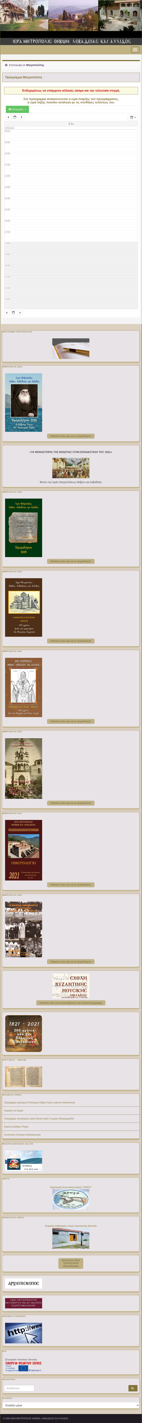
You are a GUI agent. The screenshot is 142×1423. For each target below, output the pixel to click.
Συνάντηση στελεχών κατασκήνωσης (22, 1134)
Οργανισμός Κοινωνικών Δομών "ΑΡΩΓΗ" (71, 1187)
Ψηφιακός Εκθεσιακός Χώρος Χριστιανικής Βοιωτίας (71, 1226)
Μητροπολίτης (35, 65)
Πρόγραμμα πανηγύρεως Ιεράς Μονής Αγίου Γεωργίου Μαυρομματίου (39, 1118)
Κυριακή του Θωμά (13, 1110)
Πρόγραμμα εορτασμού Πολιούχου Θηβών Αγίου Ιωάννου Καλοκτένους (39, 1102)
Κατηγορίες (17, 109)
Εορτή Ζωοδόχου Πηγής (16, 1126)
